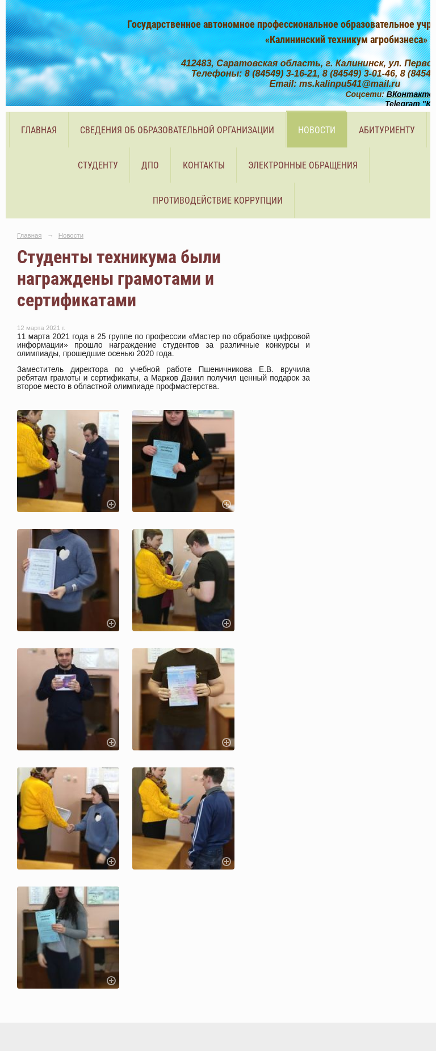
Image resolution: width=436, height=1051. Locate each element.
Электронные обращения (303, 165)
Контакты (204, 165)
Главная (39, 130)
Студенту (98, 165)
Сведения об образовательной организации (177, 130)
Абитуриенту (387, 130)
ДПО (150, 165)
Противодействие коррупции (218, 200)
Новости (317, 130)
